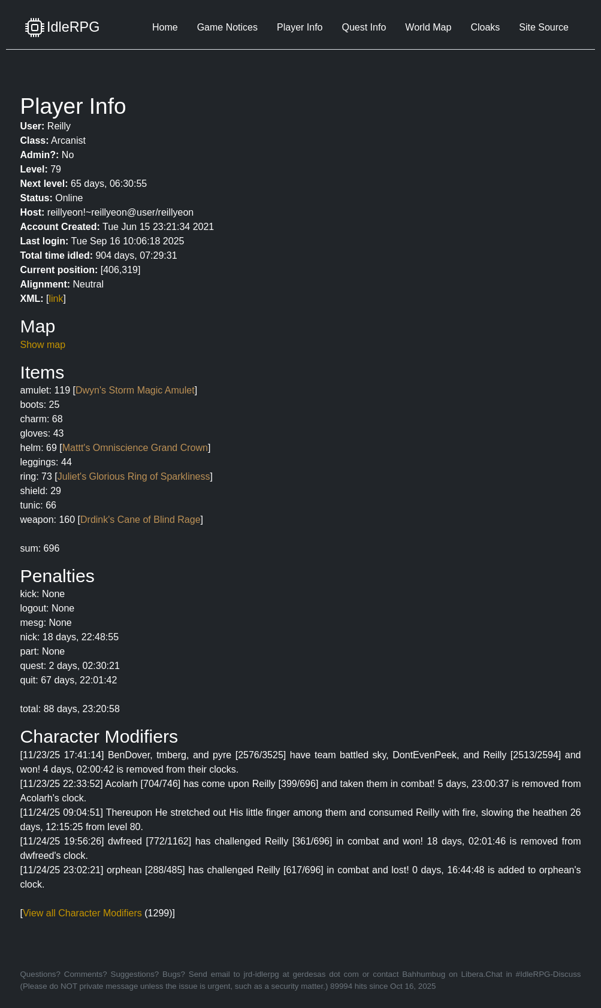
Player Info (299, 27)
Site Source (544, 27)
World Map (428, 27)
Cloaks (485, 27)
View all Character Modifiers (82, 913)
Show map (43, 345)
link (56, 298)
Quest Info (364, 27)
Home (165, 27)
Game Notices (227, 27)
